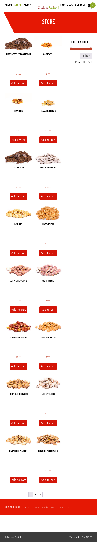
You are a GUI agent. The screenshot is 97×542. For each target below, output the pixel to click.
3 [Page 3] (35, 494)
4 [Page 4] (40, 494)
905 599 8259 (13, 508)
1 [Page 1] (26, 494)
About (27, 508)
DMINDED (87, 538)
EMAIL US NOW (84, 524)
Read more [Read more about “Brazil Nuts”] (18, 139)
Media (45, 508)
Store (36, 508)
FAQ (53, 508)
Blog (60, 508)
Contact (70, 508)
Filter (86, 56)
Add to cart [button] (18, 83)
